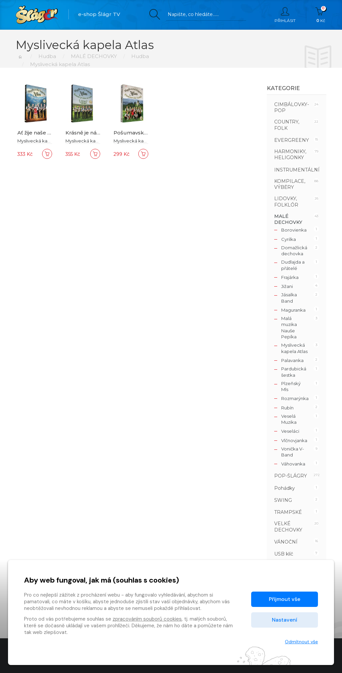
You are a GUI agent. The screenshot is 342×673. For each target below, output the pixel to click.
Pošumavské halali (138, 132)
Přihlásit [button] (285, 15)
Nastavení (284, 619)
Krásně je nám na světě (94, 132)
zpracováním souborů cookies (147, 619)
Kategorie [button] (283, 88)
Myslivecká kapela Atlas (42, 140)
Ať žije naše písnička (43, 132)
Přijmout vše (284, 599)
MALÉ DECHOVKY (94, 56)
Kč (320, 15)
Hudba (47, 56)
